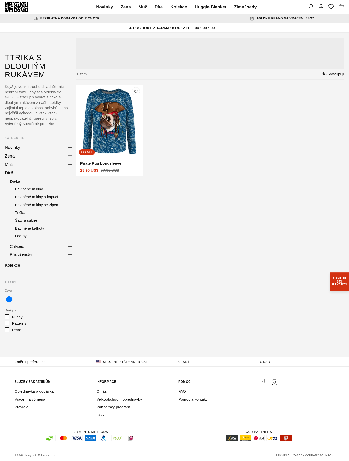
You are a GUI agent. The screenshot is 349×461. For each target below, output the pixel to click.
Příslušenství (21, 254)
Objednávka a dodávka (34, 391)
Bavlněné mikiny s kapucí (36, 197)
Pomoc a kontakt (192, 399)
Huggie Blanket (210, 7)
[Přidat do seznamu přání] (136, 91)
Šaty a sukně (26, 220)
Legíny (21, 236)
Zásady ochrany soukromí (313, 455)
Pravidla (21, 407)
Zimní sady (245, 7)
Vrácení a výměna (30, 399)
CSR (100, 415)
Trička (20, 212)
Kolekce (178, 7)
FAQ (182, 391)
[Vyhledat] (311, 7)
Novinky (104, 7)
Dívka (15, 181)
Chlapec (17, 246)
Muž (142, 7)
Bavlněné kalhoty (29, 228)
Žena (126, 7)
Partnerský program (113, 407)
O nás (101, 391)
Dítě (159, 7)
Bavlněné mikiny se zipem (37, 205)
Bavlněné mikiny (29, 189)
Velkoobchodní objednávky (119, 399)
